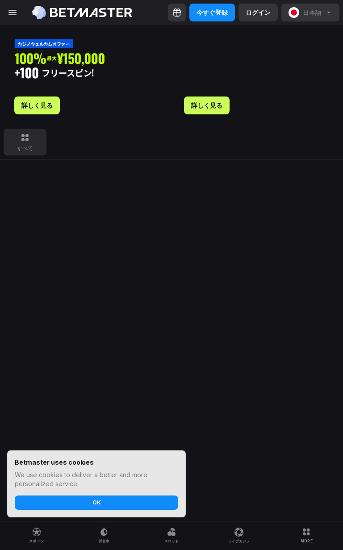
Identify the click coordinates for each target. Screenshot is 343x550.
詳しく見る (37, 105)
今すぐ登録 (212, 12)
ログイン (258, 12)
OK (96, 502)
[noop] (310, 12)
